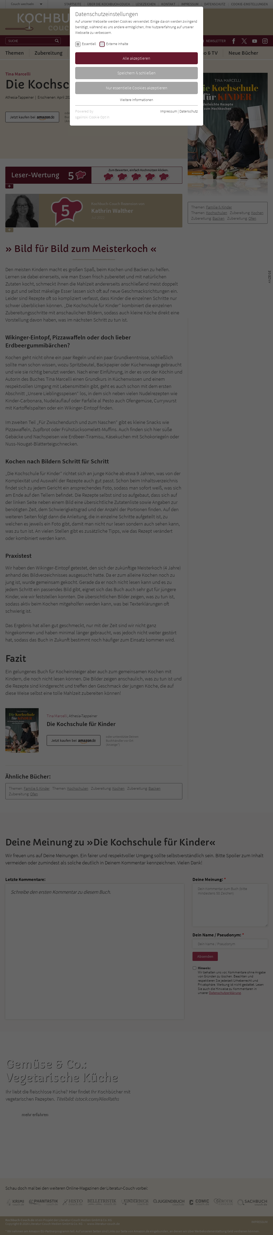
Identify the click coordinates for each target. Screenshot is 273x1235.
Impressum (168, 111)
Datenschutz (188, 111)
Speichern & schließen (136, 72)
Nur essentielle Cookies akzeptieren (136, 87)
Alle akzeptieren (136, 58)
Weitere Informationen (136, 99)
